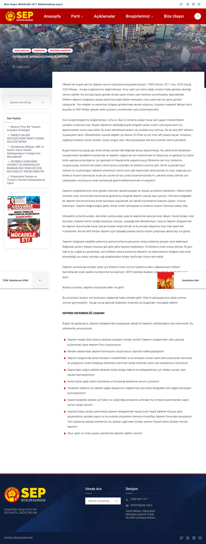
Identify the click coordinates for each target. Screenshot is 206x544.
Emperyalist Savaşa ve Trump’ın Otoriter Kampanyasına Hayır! (26, 180)
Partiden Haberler (60, 50)
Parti (75, 16)
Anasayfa (52, 16)
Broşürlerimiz (138, 16)
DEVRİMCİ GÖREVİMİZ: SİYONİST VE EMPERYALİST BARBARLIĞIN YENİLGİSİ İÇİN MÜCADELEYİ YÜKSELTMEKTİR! (25, 166)
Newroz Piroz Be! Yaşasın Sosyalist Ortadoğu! (23, 128)
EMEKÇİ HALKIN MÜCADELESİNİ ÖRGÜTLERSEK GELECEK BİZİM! (25, 138)
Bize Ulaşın (174, 16)
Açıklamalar (104, 16)
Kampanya (39, 50)
